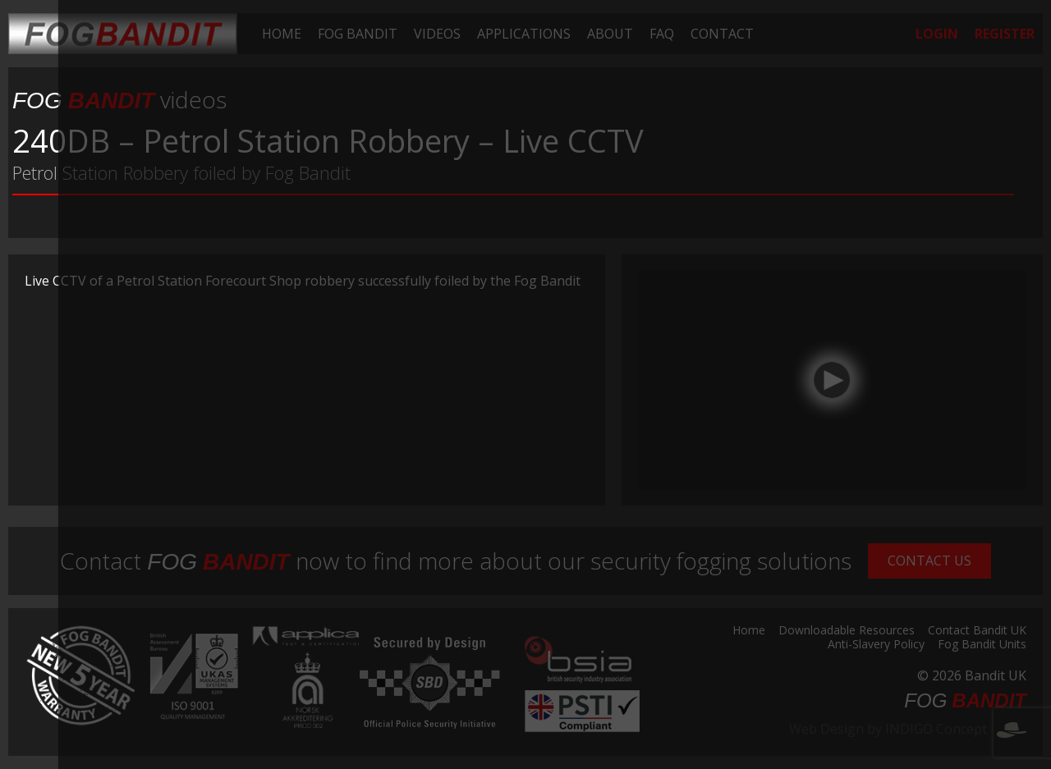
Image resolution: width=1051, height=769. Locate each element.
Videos (437, 34)
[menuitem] (282, 34)
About (610, 34)
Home (281, 34)
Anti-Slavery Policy (876, 645)
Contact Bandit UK (977, 631)
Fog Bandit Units (982, 645)
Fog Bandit (357, 34)
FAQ (661, 34)
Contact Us (929, 561)
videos (119, 99)
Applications (524, 34)
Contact (722, 34)
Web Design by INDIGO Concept (907, 729)
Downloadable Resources (846, 631)
